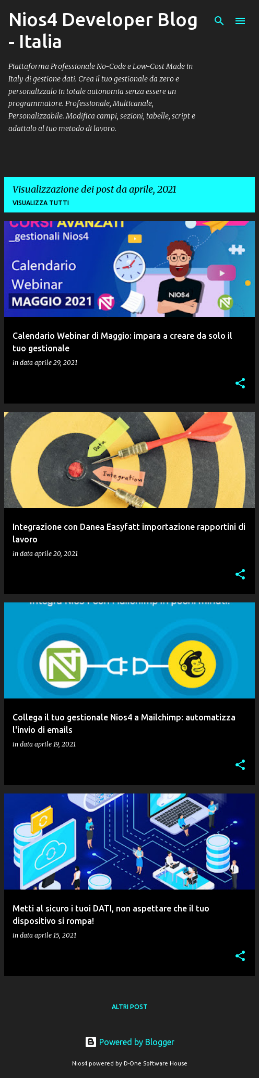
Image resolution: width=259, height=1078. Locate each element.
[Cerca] (219, 20)
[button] (240, 384)
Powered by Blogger (129, 1042)
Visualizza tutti (41, 202)
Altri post (130, 1006)
